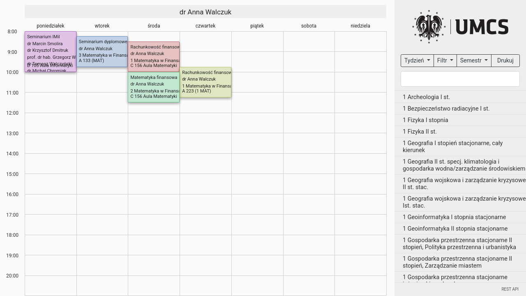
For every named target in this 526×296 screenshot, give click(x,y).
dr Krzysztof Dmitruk (47, 50)
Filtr (442, 60)
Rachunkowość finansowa (156, 47)
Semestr (471, 60)
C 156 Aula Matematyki (153, 65)
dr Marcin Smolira (44, 43)
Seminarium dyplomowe (103, 41)
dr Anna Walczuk (205, 12)
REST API (510, 289)
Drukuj (505, 60)
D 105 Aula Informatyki (50, 65)
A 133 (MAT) (91, 60)
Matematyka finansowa (153, 77)
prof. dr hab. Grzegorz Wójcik (56, 57)
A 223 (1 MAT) (196, 91)
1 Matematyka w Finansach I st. (214, 86)
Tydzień (414, 60)
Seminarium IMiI (43, 36)
